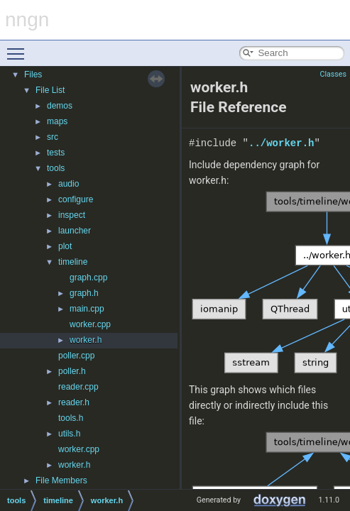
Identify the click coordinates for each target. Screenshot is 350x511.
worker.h (86, 340)
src (52, 137)
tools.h (70, 418)
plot (65, 246)
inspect (71, 215)
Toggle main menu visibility (19, 47)
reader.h (73, 402)
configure (75, 199)
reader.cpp (78, 387)
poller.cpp (76, 356)
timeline (72, 262)
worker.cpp (90, 324)
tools (56, 168)
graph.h (84, 293)
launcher (74, 231)
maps (57, 121)
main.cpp (87, 309)
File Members (61, 480)
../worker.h (281, 143)
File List (50, 90)
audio (68, 184)
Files (33, 74)
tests (56, 153)
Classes (333, 74)
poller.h (72, 371)
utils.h (69, 434)
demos (59, 106)
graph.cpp (88, 277)
